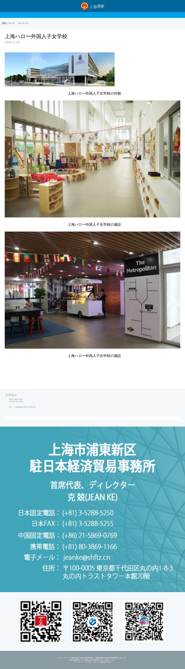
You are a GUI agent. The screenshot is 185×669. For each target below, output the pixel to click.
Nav (6, 6)
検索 (179, 6)
